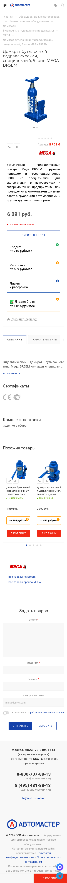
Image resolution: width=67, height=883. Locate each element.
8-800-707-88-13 (33, 776)
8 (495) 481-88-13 (33, 787)
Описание (14, 339)
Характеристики (45, 339)
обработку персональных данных (46, 712)
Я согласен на (38, 712)
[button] (26, 545)
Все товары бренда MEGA (24, 582)
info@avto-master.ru (33, 798)
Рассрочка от (21, 267)
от (18, 520)
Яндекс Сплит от (23, 304)
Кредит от (21, 249)
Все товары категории (22, 576)
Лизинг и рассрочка (19, 285)
